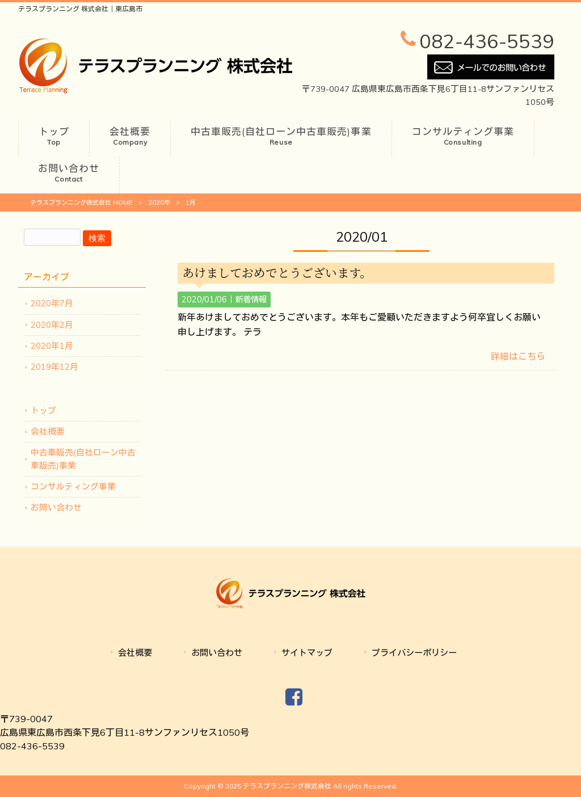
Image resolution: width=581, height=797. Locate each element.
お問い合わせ (56, 507)
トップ (43, 410)
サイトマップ (306, 652)
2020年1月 (52, 345)
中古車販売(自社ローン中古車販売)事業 (83, 458)
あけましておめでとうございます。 (277, 272)
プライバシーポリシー (414, 652)
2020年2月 (52, 324)
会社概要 (48, 431)
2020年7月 (52, 303)
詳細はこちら (518, 356)
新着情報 (251, 299)
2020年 (159, 202)
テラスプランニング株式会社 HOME (81, 202)
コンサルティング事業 (73, 486)
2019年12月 (54, 366)
